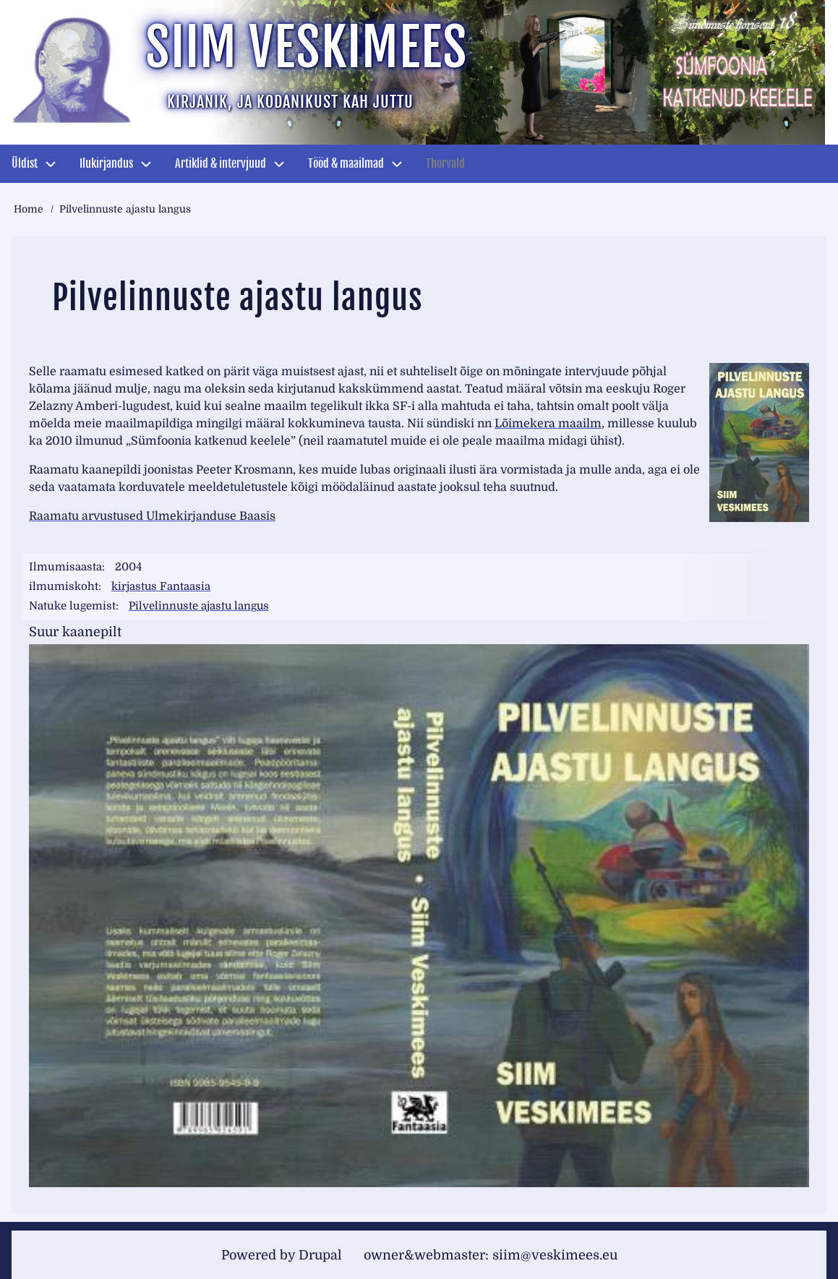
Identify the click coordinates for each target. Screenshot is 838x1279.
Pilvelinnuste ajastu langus (200, 605)
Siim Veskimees (306, 47)
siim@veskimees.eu (554, 1253)
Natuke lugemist (72, 605)
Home (28, 209)
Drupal (320, 1253)
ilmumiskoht (63, 586)
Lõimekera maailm (548, 423)
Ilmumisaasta (65, 566)
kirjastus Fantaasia (161, 586)
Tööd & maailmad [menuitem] (346, 163)
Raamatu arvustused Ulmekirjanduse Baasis (152, 516)
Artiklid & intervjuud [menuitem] (220, 163)
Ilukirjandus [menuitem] (106, 163)
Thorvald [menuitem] (445, 163)
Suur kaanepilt (75, 631)
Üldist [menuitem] (25, 163)
